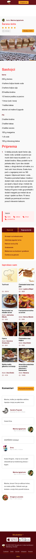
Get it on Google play (24, 539)
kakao (18, 217)
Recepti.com (3, 545)
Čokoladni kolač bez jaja (26, 280)
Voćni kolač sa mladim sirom (9, 307)
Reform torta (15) (11, 244)
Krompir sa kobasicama (14, 236)
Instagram (23, 551)
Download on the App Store (12, 539)
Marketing (9, 547)
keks (9, 217)
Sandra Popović (16, 410)
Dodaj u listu (28, 31)
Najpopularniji (26, 230)
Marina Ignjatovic (17, 20)
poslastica (11, 219)
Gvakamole (9, 247)
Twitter (12, 551)
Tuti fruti (9, 280)
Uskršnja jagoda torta (13, 240)
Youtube (17, 551)
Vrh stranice (17, 534)
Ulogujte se (23, 2)
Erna (12, 447)
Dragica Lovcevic (16, 497)
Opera (9, 334)
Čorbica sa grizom (12, 255)
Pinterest (30, 551)
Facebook (5, 551)
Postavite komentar (26, 389)
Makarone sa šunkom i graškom (17, 251)
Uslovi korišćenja (28, 545)
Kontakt (15, 547)
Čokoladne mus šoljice (26, 334)
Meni (18, 556)
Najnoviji (10, 230)
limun (27, 217)
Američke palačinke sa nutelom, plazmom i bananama (26, 362)
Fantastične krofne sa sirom (26, 307)
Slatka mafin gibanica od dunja (9, 362)
